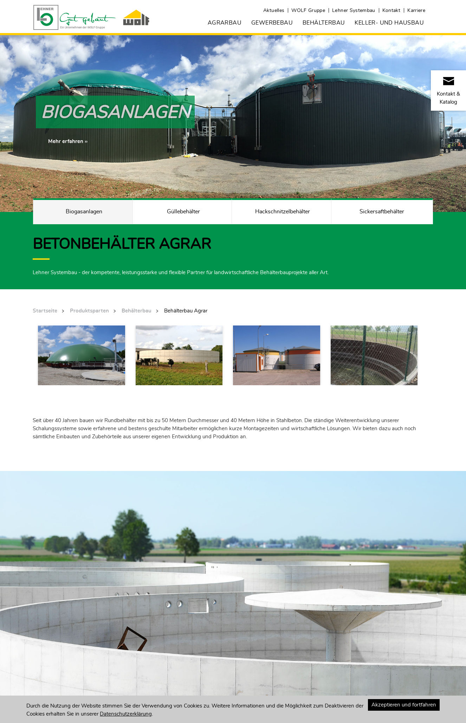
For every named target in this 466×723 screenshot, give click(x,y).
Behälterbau (324, 23)
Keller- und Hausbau (389, 23)
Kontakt (391, 10)
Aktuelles (273, 10)
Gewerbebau (272, 23)
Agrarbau (224, 23)
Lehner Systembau (353, 10)
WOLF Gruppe (308, 10)
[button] (68, 141)
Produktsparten (89, 311)
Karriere (416, 10)
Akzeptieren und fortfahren (403, 705)
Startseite (45, 311)
